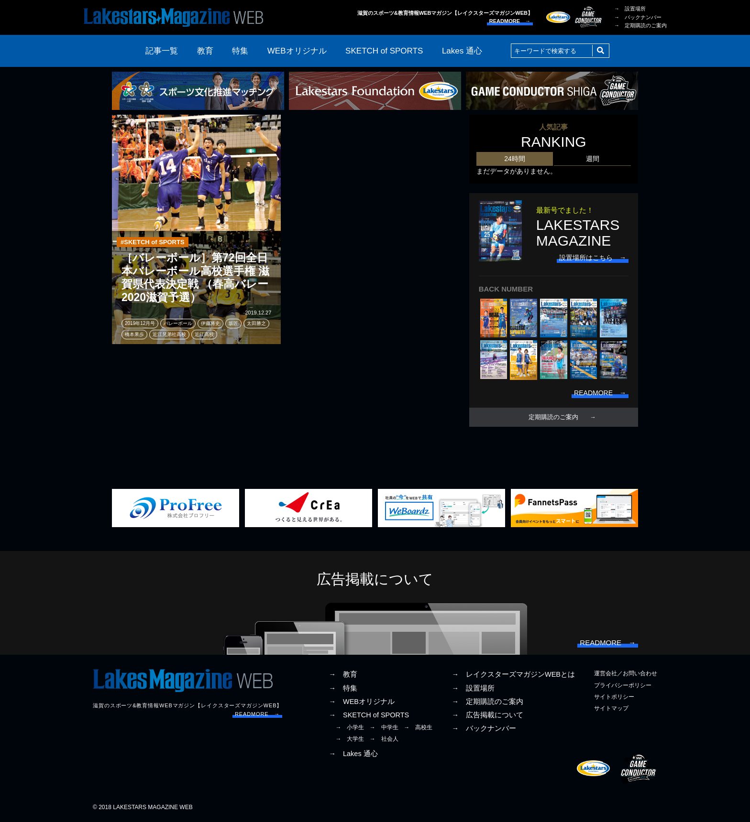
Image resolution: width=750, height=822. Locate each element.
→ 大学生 (349, 738)
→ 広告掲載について (487, 715)
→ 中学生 (384, 727)
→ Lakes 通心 (353, 753)
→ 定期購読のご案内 (640, 25)
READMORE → (509, 21)
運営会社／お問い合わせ (625, 673)
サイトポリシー (614, 696)
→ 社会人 (384, 738)
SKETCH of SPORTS (384, 50)
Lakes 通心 (462, 50)
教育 (205, 50)
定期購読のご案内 (553, 417)
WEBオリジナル (297, 50)
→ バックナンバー (638, 17)
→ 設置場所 (630, 8)
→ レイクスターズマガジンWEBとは (513, 674)
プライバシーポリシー (622, 685)
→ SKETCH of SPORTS (369, 715)
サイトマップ (611, 708)
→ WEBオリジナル (362, 701)
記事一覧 (161, 50)
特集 (240, 50)
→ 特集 (343, 688)
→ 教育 (343, 674)
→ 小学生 (349, 727)
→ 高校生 (418, 727)
